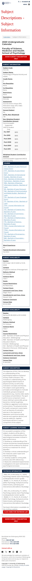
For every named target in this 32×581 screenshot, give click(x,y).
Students (25, 1)
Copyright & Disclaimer (13, 567)
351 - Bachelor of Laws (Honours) (15, 189)
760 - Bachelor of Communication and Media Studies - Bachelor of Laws (15, 193)
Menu (26, 4)
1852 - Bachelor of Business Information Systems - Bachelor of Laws (15, 185)
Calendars (6, 37)
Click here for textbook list (16, 512)
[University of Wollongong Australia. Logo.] (6, 3)
